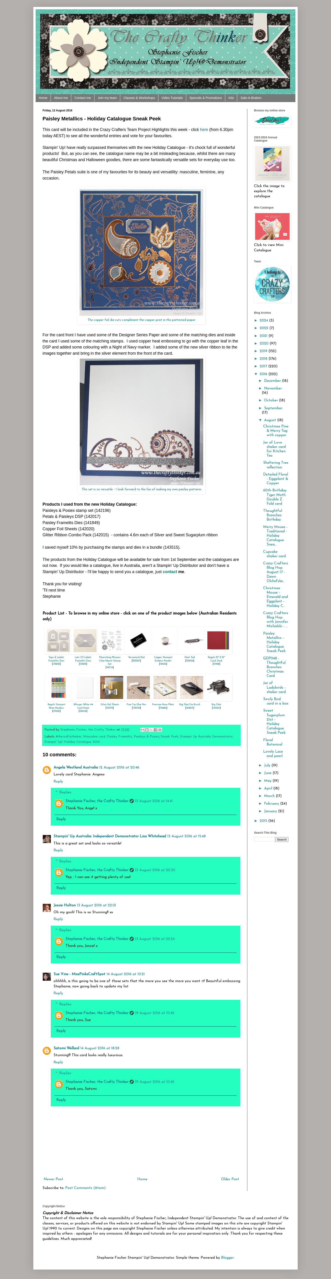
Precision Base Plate (163, 704)
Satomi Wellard (66, 1048)
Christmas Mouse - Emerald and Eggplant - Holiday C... (275, 597)
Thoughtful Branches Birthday (272, 515)
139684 (163, 708)
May (268, 781)
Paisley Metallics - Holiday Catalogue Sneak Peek (274, 642)
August (270, 420)
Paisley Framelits (119, 736)
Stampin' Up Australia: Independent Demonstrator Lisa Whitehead (110, 836)
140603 (189, 708)
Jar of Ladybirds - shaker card (274, 687)
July (267, 765)
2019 (264, 351)
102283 (136, 661)
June (268, 773)
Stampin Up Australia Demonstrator (206, 736)
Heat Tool (190, 657)
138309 (136, 708)
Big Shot (216, 704)
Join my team (107, 98)
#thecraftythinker (68, 736)
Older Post (230, 1179)
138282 (56, 664)
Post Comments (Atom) (85, 1188)
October (271, 400)
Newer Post (53, 1179)
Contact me (82, 98)
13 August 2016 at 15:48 (186, 836)
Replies (65, 792)
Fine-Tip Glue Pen (136, 704)
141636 (163, 664)
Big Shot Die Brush (189, 704)
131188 (216, 664)
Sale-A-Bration (250, 98)
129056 (189, 661)
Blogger (227, 1258)
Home (43, 98)
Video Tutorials (172, 98)
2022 (264, 328)
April (268, 788)
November (273, 388)
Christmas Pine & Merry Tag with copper (275, 431)
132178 (109, 708)
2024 (264, 320)
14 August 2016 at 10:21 (126, 974)
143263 (216, 708)
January (271, 811)
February (272, 804)
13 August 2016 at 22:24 (155, 939)
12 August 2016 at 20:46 (119, 767)
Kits (231, 98)
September (273, 408)
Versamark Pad (136, 657)
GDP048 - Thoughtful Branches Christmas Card (274, 667)
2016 (264, 374)
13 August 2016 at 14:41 (154, 801)
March (270, 796)
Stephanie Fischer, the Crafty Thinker (97, 801)
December (273, 381)
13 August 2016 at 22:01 (96, 905)
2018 (264, 359)
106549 (83, 711)
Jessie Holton (65, 905)
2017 (264, 366)
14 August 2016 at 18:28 (99, 1048)
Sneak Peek (169, 736)
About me (61, 98)
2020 (265, 343)
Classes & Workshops (139, 98)
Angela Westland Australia (76, 767)
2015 (264, 821)
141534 (109, 667)
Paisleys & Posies (146, 736)
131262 (56, 711)
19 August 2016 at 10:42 (154, 1013)
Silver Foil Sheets (109, 704)
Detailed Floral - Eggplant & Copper (275, 479)
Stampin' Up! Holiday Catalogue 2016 (72, 742)
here (204, 129)
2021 (264, 336)
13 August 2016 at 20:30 (155, 870)
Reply (58, 781)
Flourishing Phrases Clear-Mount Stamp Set (109, 660)
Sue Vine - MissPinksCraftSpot (79, 974)
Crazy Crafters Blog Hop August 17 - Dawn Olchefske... (275, 572)
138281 (83, 664)
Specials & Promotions (205, 98)
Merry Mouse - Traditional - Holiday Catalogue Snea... (275, 536)
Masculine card (94, 736)
